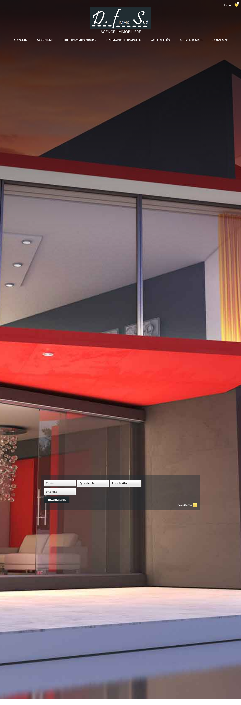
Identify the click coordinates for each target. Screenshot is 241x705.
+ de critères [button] (186, 509)
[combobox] (59, 504)
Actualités (160, 40)
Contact (219, 40)
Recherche (184, 504)
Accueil (20, 40)
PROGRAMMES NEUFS (79, 40)
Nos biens (45, 40)
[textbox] (91, 504)
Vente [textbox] (50, 504)
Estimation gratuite (123, 40)
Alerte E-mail (191, 40)
